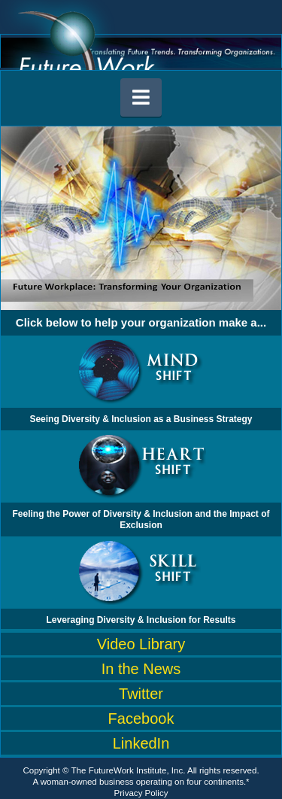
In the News (141, 669)
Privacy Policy (141, 792)
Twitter (141, 693)
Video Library (141, 644)
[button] (141, 97)
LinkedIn (141, 743)
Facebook (141, 718)
